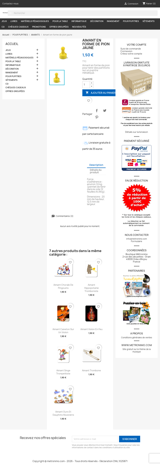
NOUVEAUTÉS (79, 26)
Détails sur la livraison (136, 131)
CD (3, 26)
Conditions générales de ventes (136, 337)
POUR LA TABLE (60, 21)
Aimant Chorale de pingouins (63, 286)
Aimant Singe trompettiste (63, 372)
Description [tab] (96, 165)
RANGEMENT (113, 21)
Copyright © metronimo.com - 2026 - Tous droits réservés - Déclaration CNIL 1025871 (80, 461)
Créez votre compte (131, 53)
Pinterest (97, 117)
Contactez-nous (10, 3)
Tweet (105, 110)
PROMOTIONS (39, 26)
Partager (97, 110)
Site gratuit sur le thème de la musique (136, 350)
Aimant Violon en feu (91, 329)
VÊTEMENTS (148, 21)
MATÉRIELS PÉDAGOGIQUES (35, 21)
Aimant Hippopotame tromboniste (91, 288)
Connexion (126, 51)
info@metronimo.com (136, 238)
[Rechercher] (83, 13)
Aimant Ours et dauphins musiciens (63, 413)
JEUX (4, 21)
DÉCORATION (96, 21)
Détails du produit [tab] (96, 171)
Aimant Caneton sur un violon (63, 331)
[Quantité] (86, 84)
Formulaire (136, 241)
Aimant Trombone (91, 370)
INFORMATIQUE (79, 21)
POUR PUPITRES (131, 21)
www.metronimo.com (136, 345)
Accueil (11, 44)
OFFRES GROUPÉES (59, 26)
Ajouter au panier (101, 92)
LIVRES (13, 21)
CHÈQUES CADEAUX (18, 26)
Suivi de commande (130, 48)
